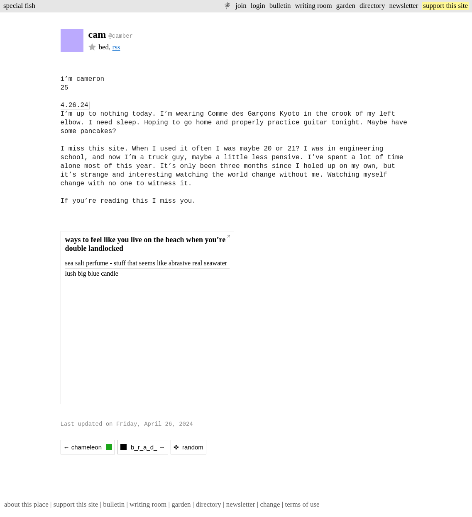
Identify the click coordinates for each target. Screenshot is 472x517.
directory (372, 6)
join (240, 6)
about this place (26, 504)
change (270, 504)
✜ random (188, 447)
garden (345, 6)
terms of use (302, 504)
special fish (19, 6)
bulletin (280, 6)
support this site (445, 6)
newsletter (403, 6)
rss (116, 47)
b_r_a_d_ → (142, 447)
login (258, 6)
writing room (313, 6)
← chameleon (88, 447)
